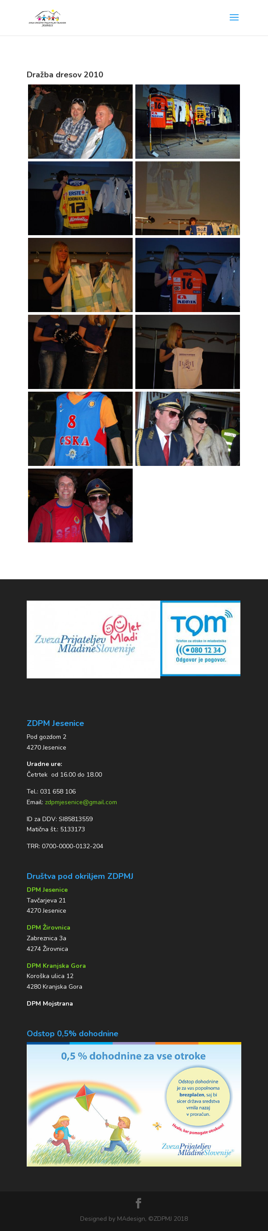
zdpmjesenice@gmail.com (81, 802)
